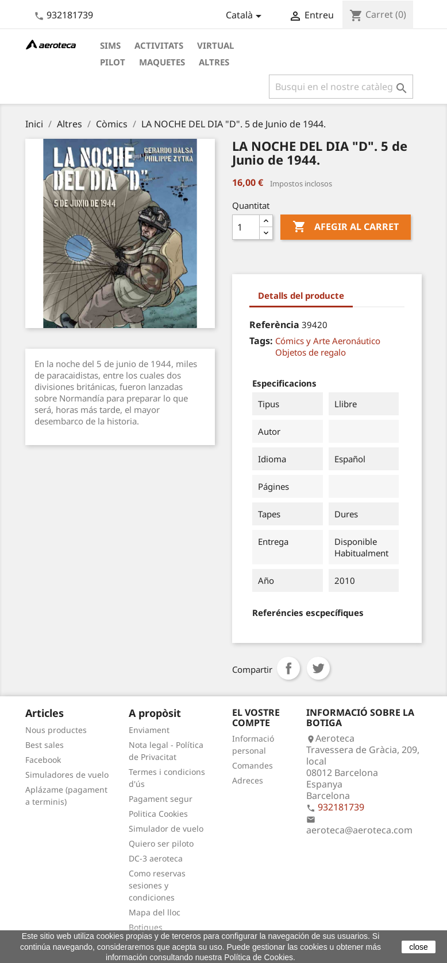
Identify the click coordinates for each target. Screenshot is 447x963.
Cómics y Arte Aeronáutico (327, 340)
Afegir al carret (345, 227)
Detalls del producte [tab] (301, 295)
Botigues (146, 927)
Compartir (288, 668)
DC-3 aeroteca (156, 858)
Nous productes (56, 729)
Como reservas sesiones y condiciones (157, 885)
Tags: (261, 340)
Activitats (158, 45)
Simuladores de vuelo (67, 774)
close (418, 947)
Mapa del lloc (154, 912)
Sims (110, 45)
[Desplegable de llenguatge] (245, 16)
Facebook (43, 759)
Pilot (112, 62)
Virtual (215, 45)
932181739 (70, 15)
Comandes (252, 765)
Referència (274, 324)
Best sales (44, 744)
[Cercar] (341, 87)
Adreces (247, 780)
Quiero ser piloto (161, 843)
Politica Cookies (158, 813)
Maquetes (162, 62)
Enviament (149, 729)
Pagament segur (160, 798)
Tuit (318, 668)
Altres (214, 62)
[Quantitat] (246, 227)
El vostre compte (256, 717)
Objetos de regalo (310, 352)
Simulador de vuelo (166, 828)
